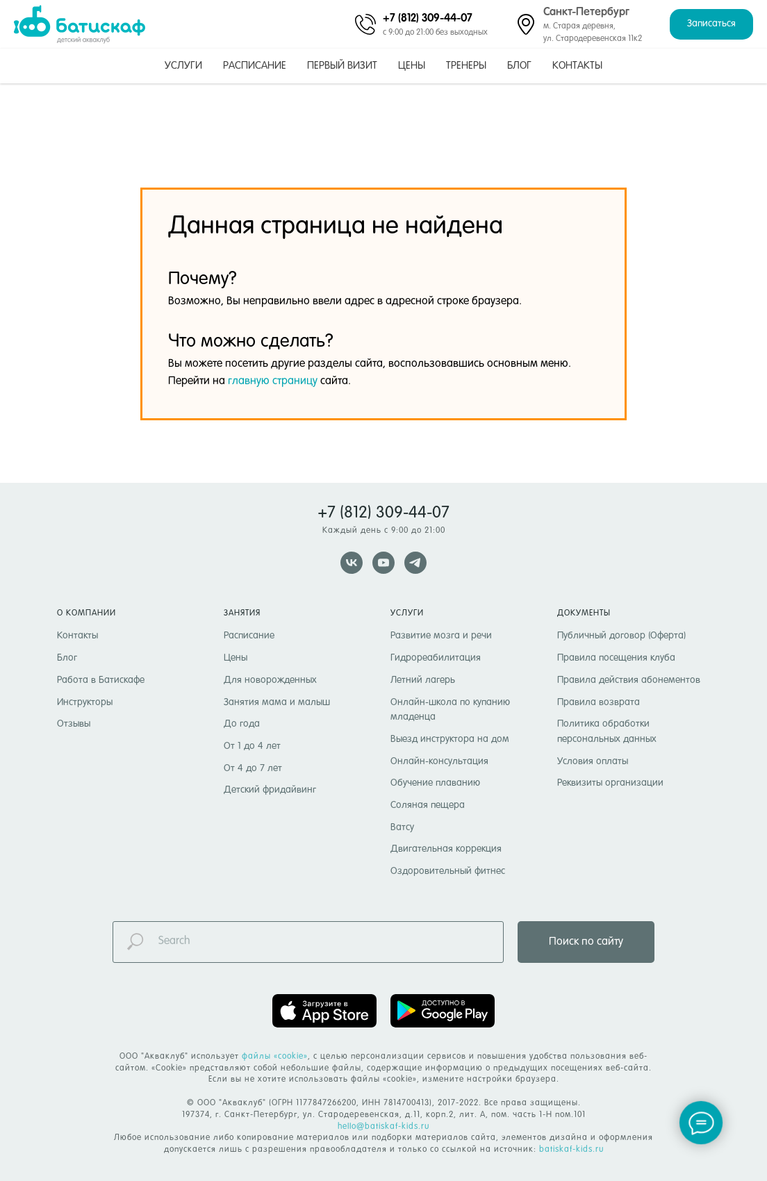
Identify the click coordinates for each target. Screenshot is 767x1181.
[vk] (351, 563)
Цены (411, 65)
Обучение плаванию (435, 783)
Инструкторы (85, 702)
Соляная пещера (427, 805)
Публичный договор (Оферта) (621, 636)
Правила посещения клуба (616, 658)
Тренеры (466, 65)
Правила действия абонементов (628, 680)
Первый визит (342, 65)
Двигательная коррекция (446, 849)
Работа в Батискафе (101, 680)
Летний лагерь (422, 680)
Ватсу (402, 827)
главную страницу (272, 381)
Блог (519, 65)
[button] (711, 24)
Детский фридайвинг (270, 790)
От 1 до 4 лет (252, 746)
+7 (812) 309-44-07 (427, 17)
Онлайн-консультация (439, 761)
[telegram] (415, 563)
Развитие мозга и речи (441, 636)
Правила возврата (598, 702)
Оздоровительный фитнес (447, 871)
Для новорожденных (270, 680)
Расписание (254, 65)
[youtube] (383, 563)
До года (242, 724)
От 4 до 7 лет (253, 768)
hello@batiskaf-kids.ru (383, 1127)
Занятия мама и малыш (277, 702)
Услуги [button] (183, 65)
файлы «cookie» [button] (275, 1056)
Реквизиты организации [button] (610, 783)
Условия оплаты (592, 761)
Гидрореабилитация (435, 658)
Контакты (577, 65)
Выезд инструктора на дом (449, 739)
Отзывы (73, 724)
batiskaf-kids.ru (571, 1150)
